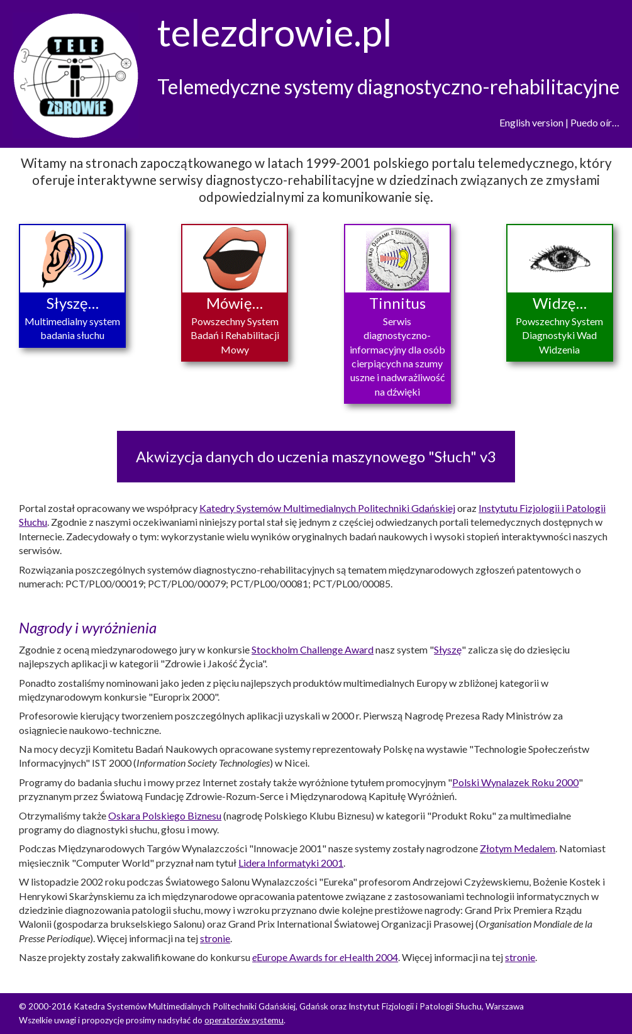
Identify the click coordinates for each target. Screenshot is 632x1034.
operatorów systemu (244, 1020)
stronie (215, 938)
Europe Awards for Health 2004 (325, 957)
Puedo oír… (594, 122)
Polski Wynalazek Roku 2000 (515, 782)
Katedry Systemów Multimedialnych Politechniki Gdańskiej (327, 508)
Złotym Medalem (517, 848)
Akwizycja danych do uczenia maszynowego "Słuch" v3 (316, 456)
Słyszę (448, 649)
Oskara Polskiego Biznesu (164, 815)
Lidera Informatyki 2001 (290, 863)
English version (531, 122)
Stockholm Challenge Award (313, 649)
